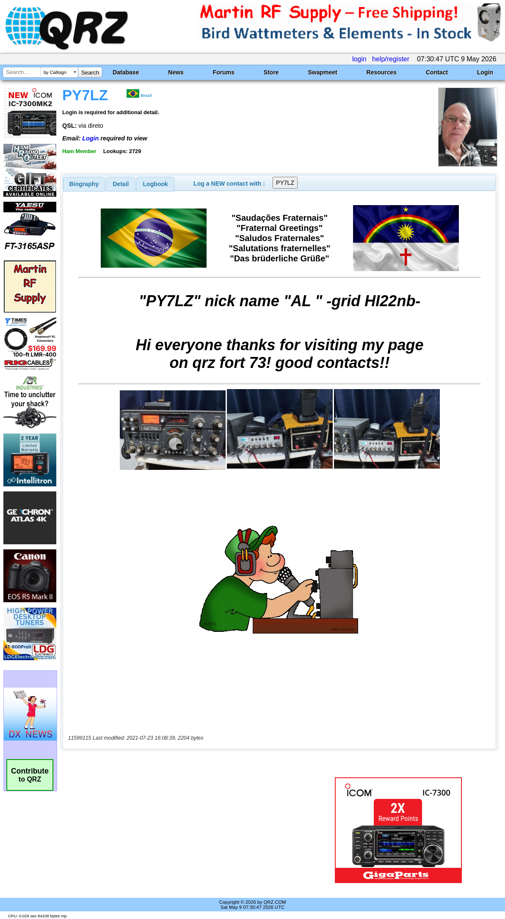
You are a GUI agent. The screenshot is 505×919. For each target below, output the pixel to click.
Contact (437, 72)
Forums (224, 72)
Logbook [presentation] (155, 184)
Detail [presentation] (121, 184)
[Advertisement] (186, 830)
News (176, 72)
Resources (382, 72)
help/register (390, 59)
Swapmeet (322, 72)
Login (485, 72)
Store (271, 72)
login (359, 59)
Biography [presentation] (84, 184)
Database (126, 72)
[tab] (84, 184)
